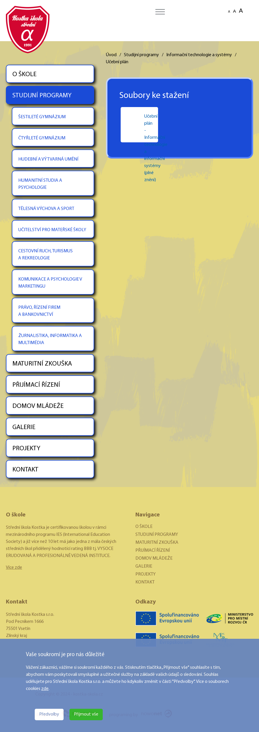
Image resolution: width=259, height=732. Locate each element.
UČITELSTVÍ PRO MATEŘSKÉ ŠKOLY (52, 230)
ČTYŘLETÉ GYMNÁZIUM (41, 138)
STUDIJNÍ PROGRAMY (42, 95)
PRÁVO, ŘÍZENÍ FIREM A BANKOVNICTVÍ (39, 311)
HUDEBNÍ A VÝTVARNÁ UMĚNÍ (48, 159)
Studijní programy (141, 55)
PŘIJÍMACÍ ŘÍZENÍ (36, 385)
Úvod (111, 55)
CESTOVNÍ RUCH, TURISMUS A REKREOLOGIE (45, 255)
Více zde (14, 567)
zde (45, 688)
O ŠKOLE (24, 74)
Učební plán (117, 62)
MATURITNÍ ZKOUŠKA (42, 364)
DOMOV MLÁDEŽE (38, 406)
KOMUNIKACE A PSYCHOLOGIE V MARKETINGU (50, 283)
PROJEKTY (26, 448)
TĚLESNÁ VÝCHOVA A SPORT (46, 208)
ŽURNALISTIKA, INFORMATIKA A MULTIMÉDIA (50, 339)
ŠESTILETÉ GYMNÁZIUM (42, 117)
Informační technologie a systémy (199, 55)
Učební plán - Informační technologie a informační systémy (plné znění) (145, 125)
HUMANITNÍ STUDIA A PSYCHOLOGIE (40, 184)
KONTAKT (25, 469)
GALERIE (23, 427)
